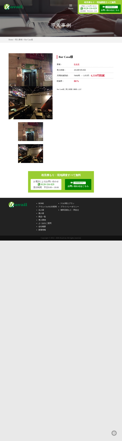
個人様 (41, 213)
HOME (41, 203)
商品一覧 (42, 217)
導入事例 (18, 40)
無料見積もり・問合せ (69, 210)
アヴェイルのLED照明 (47, 207)
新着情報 (42, 230)
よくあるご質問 (44, 223)
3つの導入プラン (67, 203)
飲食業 (76, 64)
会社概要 (42, 227)
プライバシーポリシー (69, 207)
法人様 (41, 210)
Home (11, 40)
